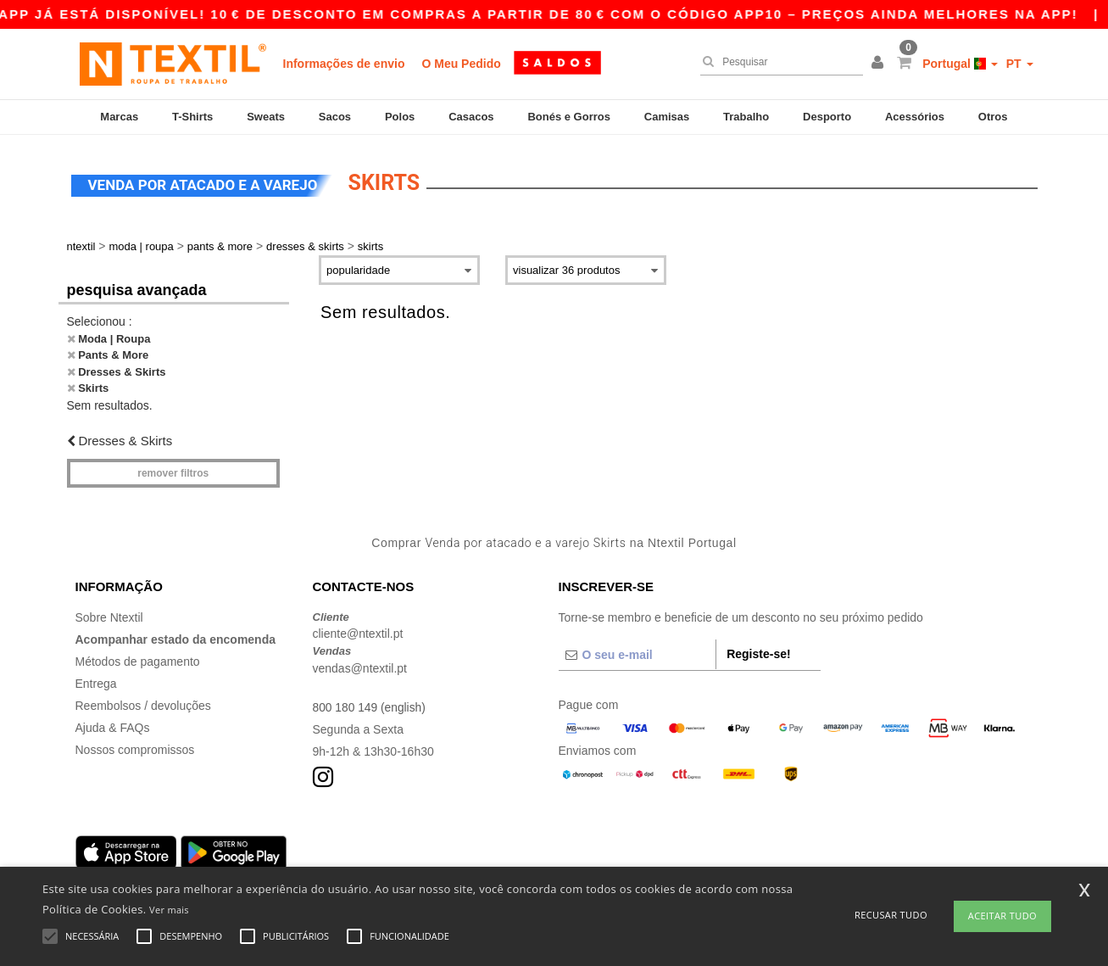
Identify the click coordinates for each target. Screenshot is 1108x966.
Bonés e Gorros (568, 116)
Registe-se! (758, 651)
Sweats (266, 116)
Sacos (335, 116)
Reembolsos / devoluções (143, 703)
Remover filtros (173, 471)
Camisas (666, 116)
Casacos (470, 116)
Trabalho (746, 116)
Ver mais (169, 909)
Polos (400, 116)
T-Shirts (192, 116)
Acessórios (914, 116)
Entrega (96, 681)
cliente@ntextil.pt (358, 631)
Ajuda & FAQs (112, 725)
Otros (993, 116)
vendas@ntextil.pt (360, 666)
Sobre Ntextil (109, 615)
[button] (879, 63)
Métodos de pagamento (137, 659)
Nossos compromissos (135, 747)
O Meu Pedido (460, 63)
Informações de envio (344, 63)
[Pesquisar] (777, 62)
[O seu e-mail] (637, 652)
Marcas (119, 116)
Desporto (827, 116)
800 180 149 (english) (370, 705)
